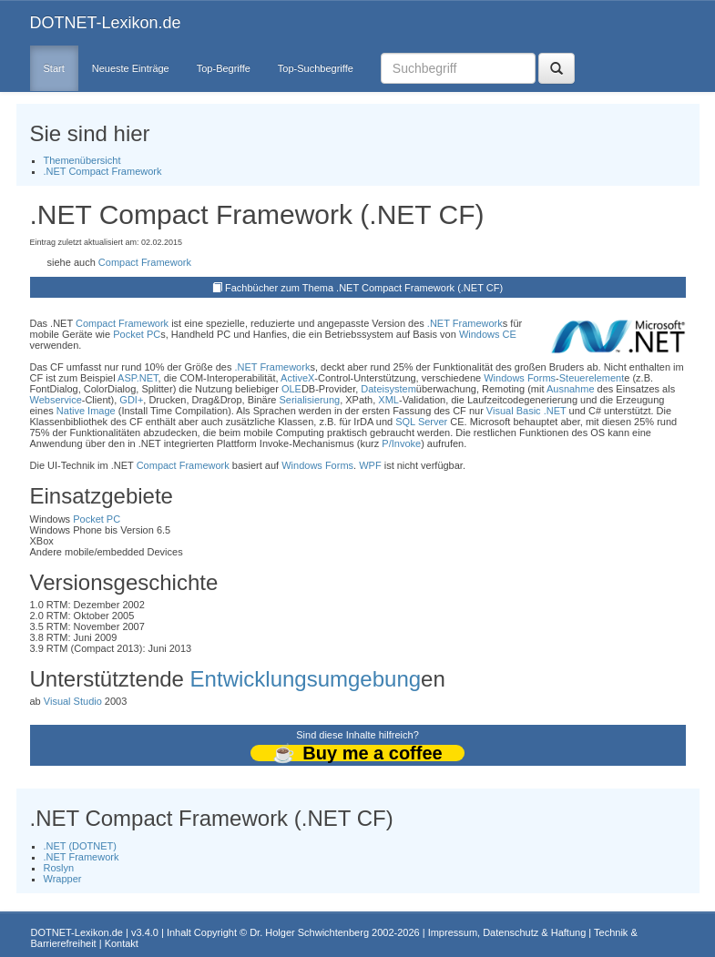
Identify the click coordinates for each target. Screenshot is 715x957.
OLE (291, 388)
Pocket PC (136, 334)
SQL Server (421, 421)
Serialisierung (309, 399)
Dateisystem (388, 388)
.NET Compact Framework (103, 171)
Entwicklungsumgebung (306, 679)
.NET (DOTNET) (80, 845)
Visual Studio (73, 701)
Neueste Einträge (130, 68)
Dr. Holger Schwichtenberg (309, 932)
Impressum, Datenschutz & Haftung (507, 932)
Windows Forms (520, 377)
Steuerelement (592, 377)
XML (388, 399)
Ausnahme (570, 388)
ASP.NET (137, 377)
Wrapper (63, 878)
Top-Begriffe (223, 68)
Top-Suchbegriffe (315, 68)
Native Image (86, 410)
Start (54, 68)
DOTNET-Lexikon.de (105, 23)
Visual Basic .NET (526, 410)
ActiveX (297, 377)
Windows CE (487, 334)
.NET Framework (465, 323)
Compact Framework (144, 262)
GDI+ (131, 399)
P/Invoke (401, 443)
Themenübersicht (82, 160)
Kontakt (121, 943)
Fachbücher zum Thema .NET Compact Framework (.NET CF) (364, 287)
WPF (370, 465)
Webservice (56, 399)
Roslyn (59, 867)
